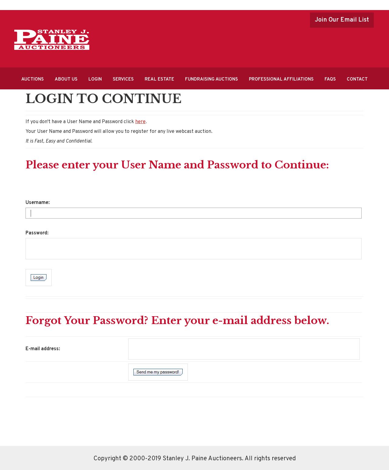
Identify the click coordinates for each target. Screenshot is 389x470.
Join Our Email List (342, 20)
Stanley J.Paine (52, 40)
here (140, 122)
